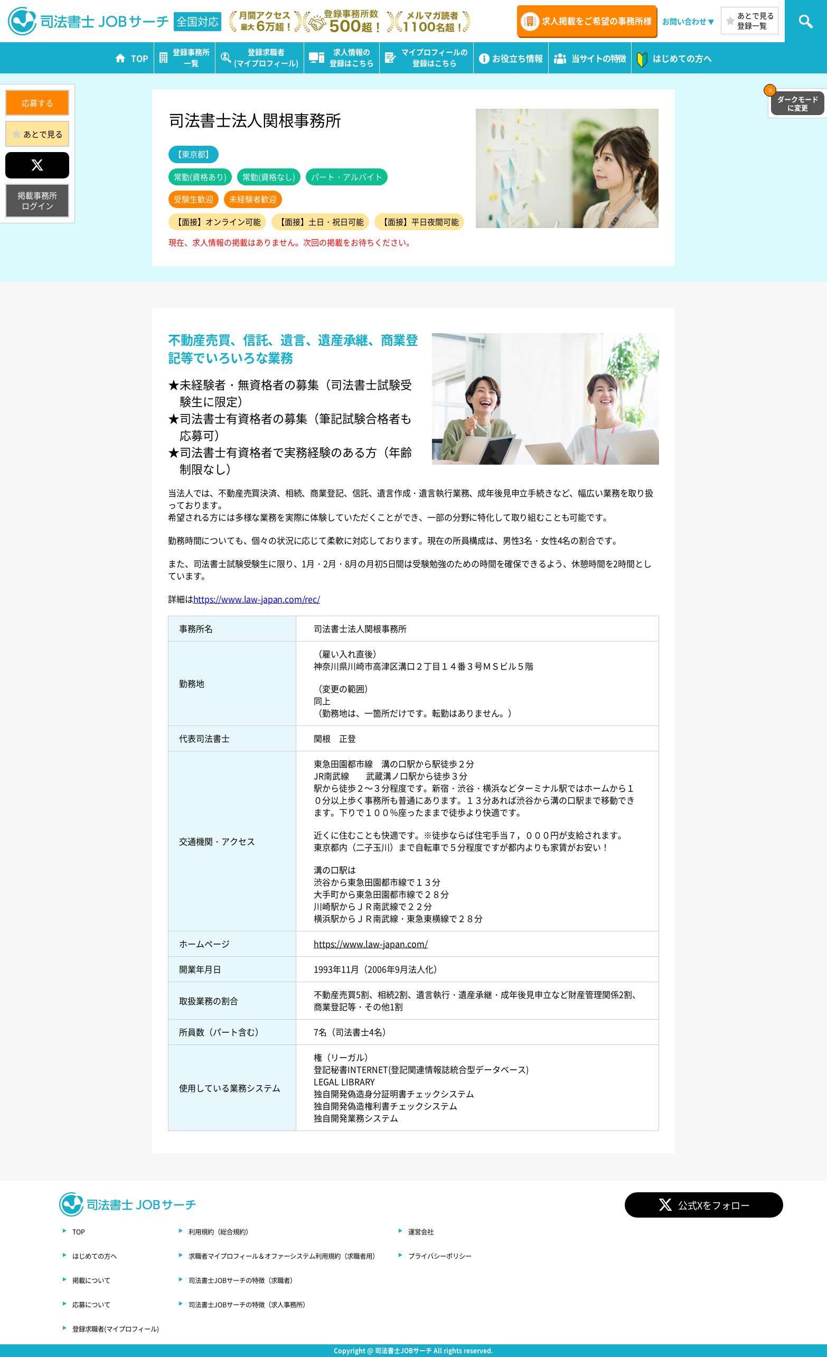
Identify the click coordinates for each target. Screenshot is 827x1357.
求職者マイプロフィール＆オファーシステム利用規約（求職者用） (344, 1255)
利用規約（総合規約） (259, 1230)
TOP (80, 1230)
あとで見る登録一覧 (755, 20)
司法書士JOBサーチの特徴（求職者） (289, 1279)
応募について (97, 1303)
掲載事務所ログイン (37, 200)
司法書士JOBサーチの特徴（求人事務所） (297, 1303)
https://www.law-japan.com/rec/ (256, 598)
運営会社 (517, 1230)
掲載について (97, 1279)
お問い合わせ (684, 21)
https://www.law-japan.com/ (371, 943)
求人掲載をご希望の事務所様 (597, 20)
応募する (37, 102)
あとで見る (43, 133)
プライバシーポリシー (542, 1255)
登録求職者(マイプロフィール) (129, 1328)
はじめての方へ (101, 1255)
